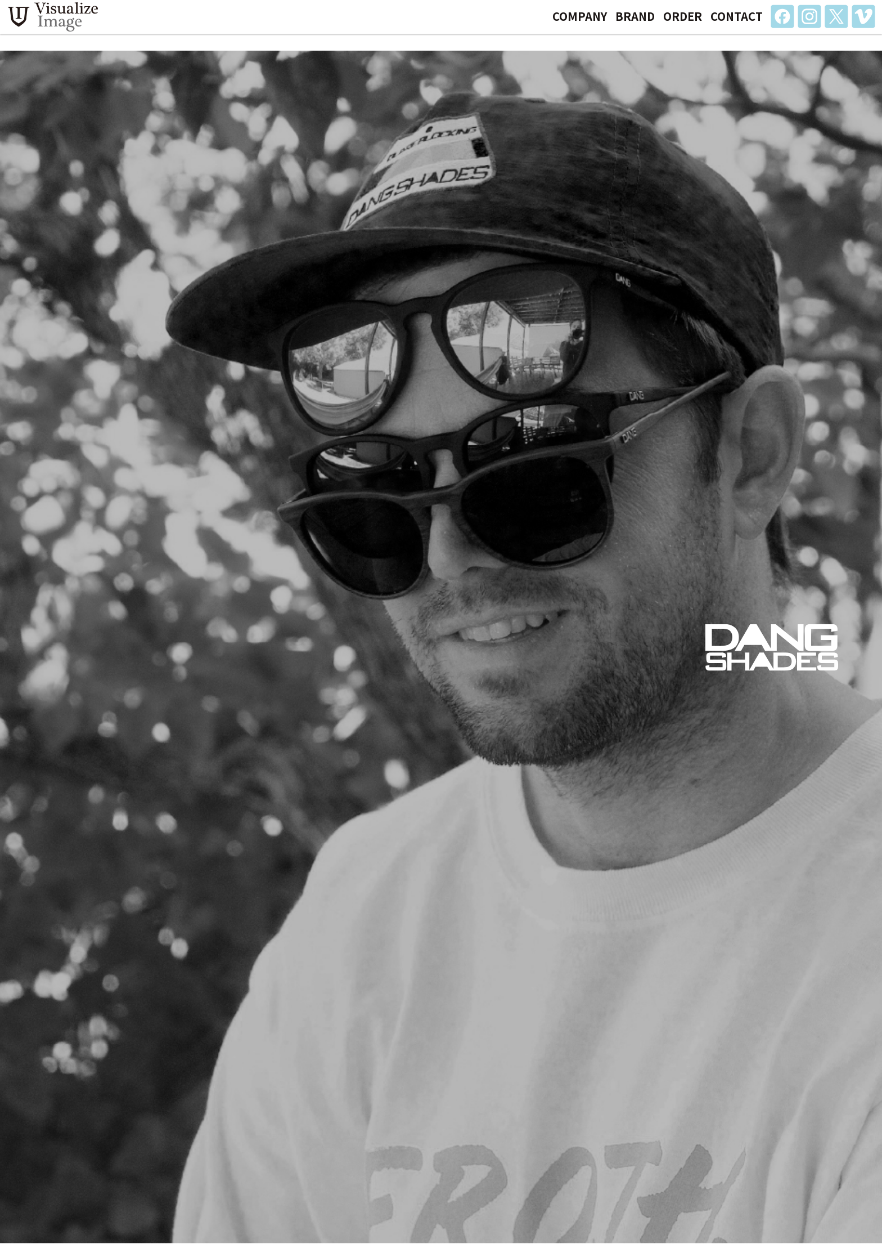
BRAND (635, 24)
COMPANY (579, 24)
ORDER (682, 24)
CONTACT (736, 24)
